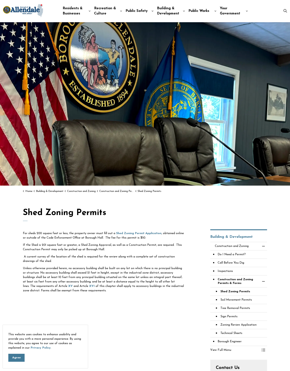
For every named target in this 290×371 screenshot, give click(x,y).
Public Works (198, 11)
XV (70, 286)
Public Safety (137, 11)
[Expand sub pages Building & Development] (184, 11)
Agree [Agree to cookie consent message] (16, 365)
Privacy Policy (41, 355)
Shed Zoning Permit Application (138, 233)
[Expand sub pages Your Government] (247, 11)
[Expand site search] (285, 11)
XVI (92, 286)
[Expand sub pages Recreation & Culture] (121, 11)
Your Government (230, 11)
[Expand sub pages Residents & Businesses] (89, 11)
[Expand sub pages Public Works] (215, 11)
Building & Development (168, 11)
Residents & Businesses (72, 11)
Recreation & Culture (105, 11)
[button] (235, 350)
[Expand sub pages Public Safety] (152, 11)
